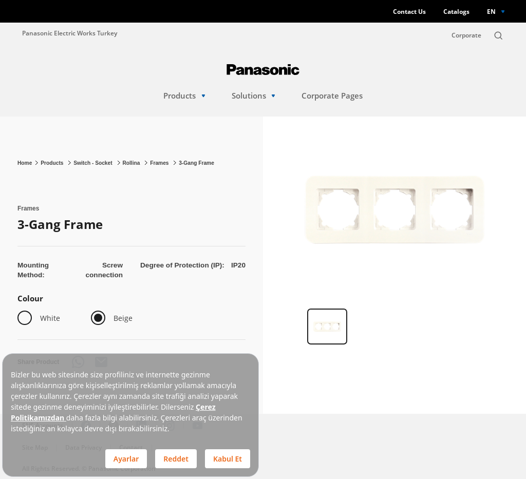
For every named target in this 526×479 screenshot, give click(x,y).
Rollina (131, 163)
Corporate (466, 35)
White (50, 318)
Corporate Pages (332, 96)
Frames (160, 163)
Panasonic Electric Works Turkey (69, 33)
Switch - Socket (93, 163)
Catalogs (456, 11)
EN (491, 11)
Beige (123, 318)
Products (184, 96)
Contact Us (409, 11)
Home (24, 163)
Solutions (253, 96)
